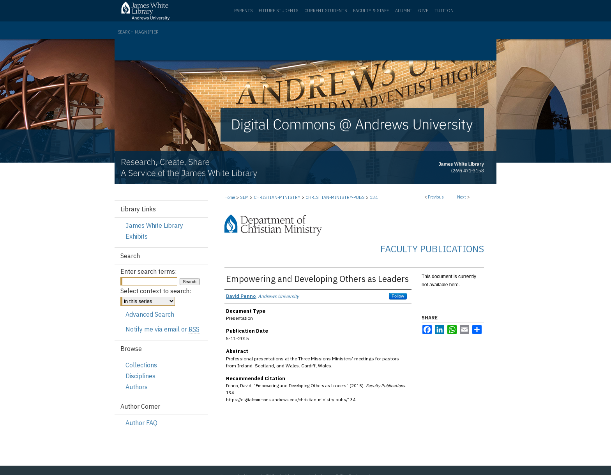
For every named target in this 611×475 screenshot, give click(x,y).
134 (374, 197)
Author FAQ (141, 423)
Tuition (444, 10)
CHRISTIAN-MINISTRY (277, 197)
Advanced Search (149, 314)
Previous (436, 197)
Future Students (278, 10)
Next (461, 197)
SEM (244, 197)
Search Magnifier (138, 32)
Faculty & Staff (371, 10)
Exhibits (136, 236)
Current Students (325, 10)
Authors (136, 387)
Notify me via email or (162, 329)
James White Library (154, 225)
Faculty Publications (432, 249)
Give (423, 10)
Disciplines (140, 376)
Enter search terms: (148, 271)
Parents (243, 10)
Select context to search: (155, 291)
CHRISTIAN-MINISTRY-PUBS (335, 197)
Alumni (403, 10)
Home (229, 197)
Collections (141, 365)
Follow (398, 296)
